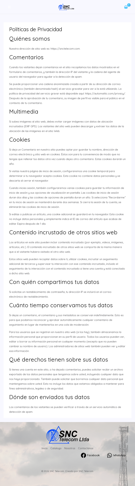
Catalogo (55, 448)
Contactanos (86, 448)
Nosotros (70, 448)
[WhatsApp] (116, 455)
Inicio (44, 448)
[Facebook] (90, 455)
